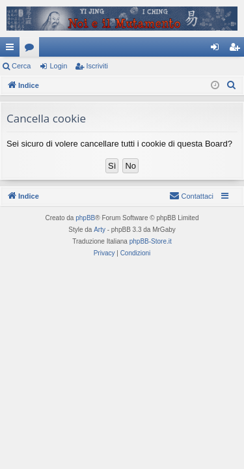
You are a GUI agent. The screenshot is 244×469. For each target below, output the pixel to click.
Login (58, 66)
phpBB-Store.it (150, 241)
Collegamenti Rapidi (12, 49)
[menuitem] (231, 85)
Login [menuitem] (217, 49)
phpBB (85, 217)
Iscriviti (97, 66)
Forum (32, 49)
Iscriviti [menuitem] (237, 49)
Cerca (21, 66)
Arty (99, 229)
